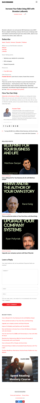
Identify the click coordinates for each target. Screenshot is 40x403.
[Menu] (36, 2)
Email (5, 294)
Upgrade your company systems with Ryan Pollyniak (17, 253)
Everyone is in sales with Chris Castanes (25, 133)
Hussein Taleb (18, 14)
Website (4, 47)
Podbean (24, 42)
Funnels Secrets (6, 76)
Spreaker (18, 42)
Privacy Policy (25, 395)
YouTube (4, 49)
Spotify (8, 42)
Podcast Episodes (6, 175)
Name (4, 288)
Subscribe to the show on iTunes (10, 96)
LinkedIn (4, 51)
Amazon (13, 42)
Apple (3, 42)
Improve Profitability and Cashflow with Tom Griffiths (15, 326)
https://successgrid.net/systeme (15, 89)
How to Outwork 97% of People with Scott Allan (14, 343)
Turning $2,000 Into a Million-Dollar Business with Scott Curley (21, 131)
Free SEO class (8, 71)
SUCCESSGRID (19, 398)
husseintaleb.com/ (8, 122)
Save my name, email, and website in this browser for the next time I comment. (19, 299)
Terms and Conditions (15, 395)
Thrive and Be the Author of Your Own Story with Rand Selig (19, 216)
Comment (6, 270)
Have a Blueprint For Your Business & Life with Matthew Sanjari (18, 318)
